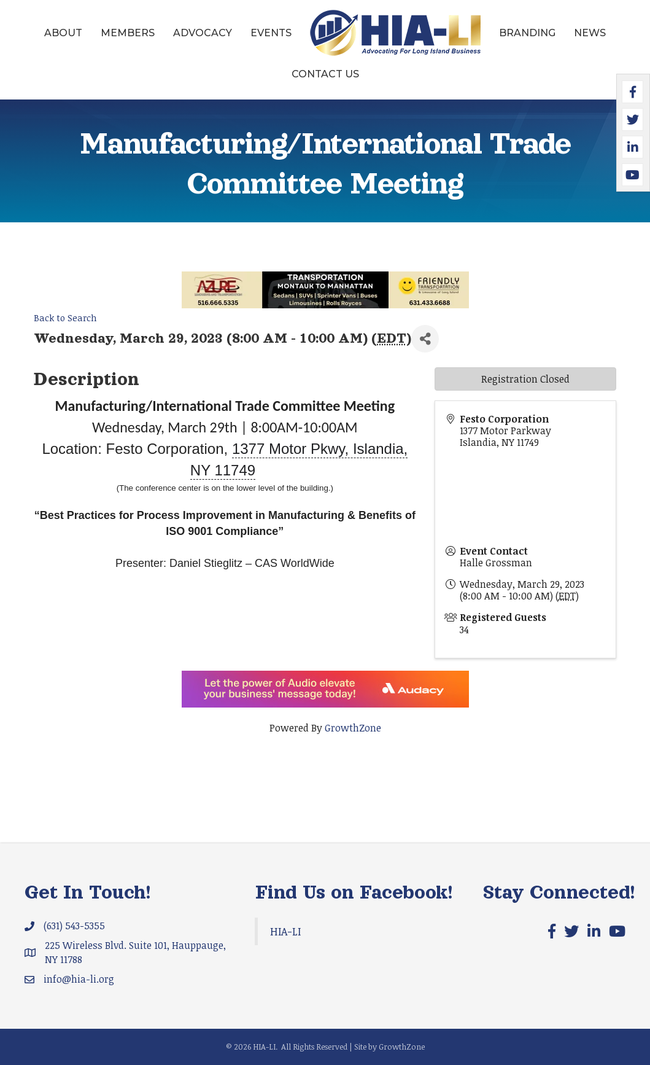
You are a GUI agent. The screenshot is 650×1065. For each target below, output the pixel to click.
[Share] (425, 339)
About (63, 33)
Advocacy (202, 33)
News (590, 33)
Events (271, 33)
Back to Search (65, 318)
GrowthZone (353, 728)
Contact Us (325, 74)
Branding (527, 33)
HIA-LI (285, 931)
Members (128, 33)
